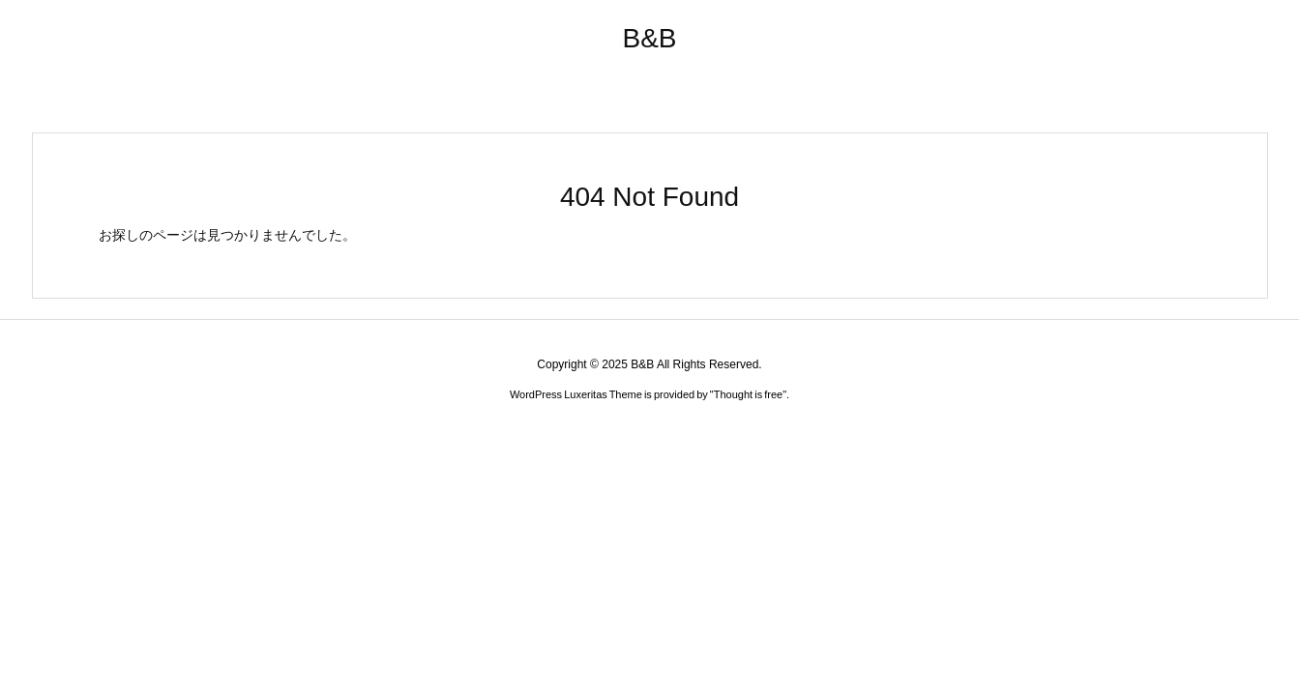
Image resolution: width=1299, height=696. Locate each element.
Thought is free (748, 394)
